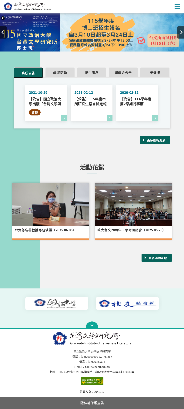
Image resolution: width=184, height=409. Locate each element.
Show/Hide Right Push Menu (177, 6)
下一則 (180, 32)
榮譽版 (155, 73)
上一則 (3, 32)
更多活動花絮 (158, 258)
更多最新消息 (156, 140)
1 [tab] (83, 47)
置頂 (35, 112)
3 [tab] (95, 47)
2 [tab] (89, 47)
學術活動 (60, 73)
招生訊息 (92, 73)
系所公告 (28, 73)
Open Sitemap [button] (92, 325)
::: (1, 53)
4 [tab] (100, 47)
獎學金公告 (123, 73)
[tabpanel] (92, 32)
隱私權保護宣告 (92, 402)
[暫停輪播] (3, 18)
